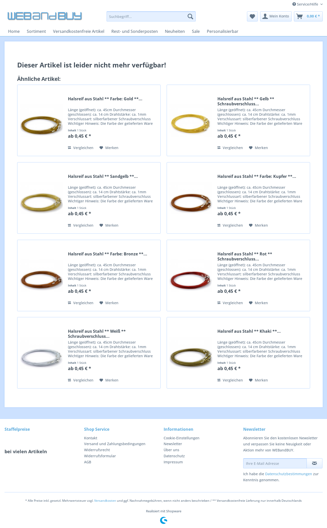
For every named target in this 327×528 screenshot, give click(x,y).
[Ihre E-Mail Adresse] (275, 463)
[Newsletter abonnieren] (314, 463)
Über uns (171, 449)
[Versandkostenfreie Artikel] (78, 31)
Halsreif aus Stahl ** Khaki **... (249, 331)
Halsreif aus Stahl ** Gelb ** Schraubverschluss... (245, 101)
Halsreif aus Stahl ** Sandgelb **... (103, 176)
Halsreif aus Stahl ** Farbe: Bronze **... (107, 254)
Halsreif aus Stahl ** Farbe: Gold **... (105, 99)
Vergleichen (80, 147)
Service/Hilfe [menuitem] (305, 4)
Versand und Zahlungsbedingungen (114, 443)
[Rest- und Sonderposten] (134, 31)
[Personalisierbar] (222, 31)
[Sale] (195, 31)
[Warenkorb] (308, 16)
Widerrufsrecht (97, 449)
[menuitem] (151, 18)
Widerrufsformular (100, 455)
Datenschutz (174, 455)
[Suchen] (190, 16)
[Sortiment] (36, 31)
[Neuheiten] (174, 31)
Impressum (173, 462)
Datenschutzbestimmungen (288, 473)
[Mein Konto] (276, 16)
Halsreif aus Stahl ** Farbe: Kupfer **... (256, 176)
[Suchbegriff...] (151, 16)
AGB (87, 462)
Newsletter (173, 443)
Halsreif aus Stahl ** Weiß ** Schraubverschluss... (97, 334)
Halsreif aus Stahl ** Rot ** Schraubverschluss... (244, 256)
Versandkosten (105, 500)
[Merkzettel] (252, 16)
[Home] (14, 31)
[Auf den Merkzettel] (108, 148)
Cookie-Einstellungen (181, 438)
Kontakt (90, 438)
